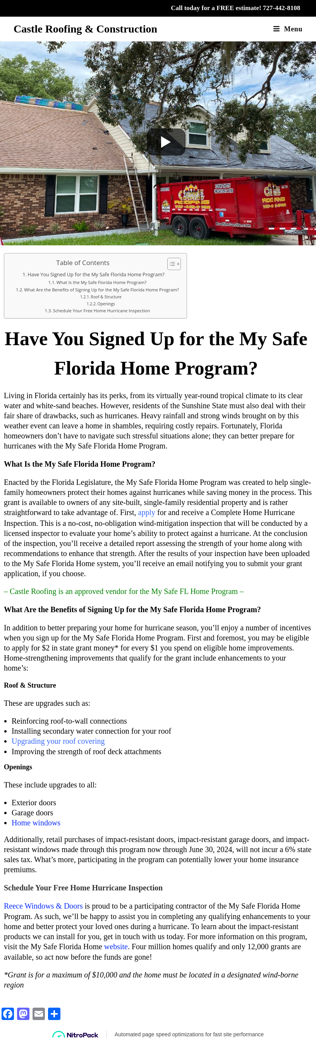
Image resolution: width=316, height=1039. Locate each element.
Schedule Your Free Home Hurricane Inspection (101, 310)
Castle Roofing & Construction (85, 29)
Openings (106, 303)
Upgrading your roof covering (58, 740)
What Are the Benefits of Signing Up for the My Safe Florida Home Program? (101, 290)
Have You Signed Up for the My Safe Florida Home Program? (95, 274)
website (116, 944)
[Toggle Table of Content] (170, 263)
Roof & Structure (106, 297)
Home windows (36, 822)
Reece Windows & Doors (43, 904)
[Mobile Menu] (287, 29)
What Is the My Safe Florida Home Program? (101, 282)
